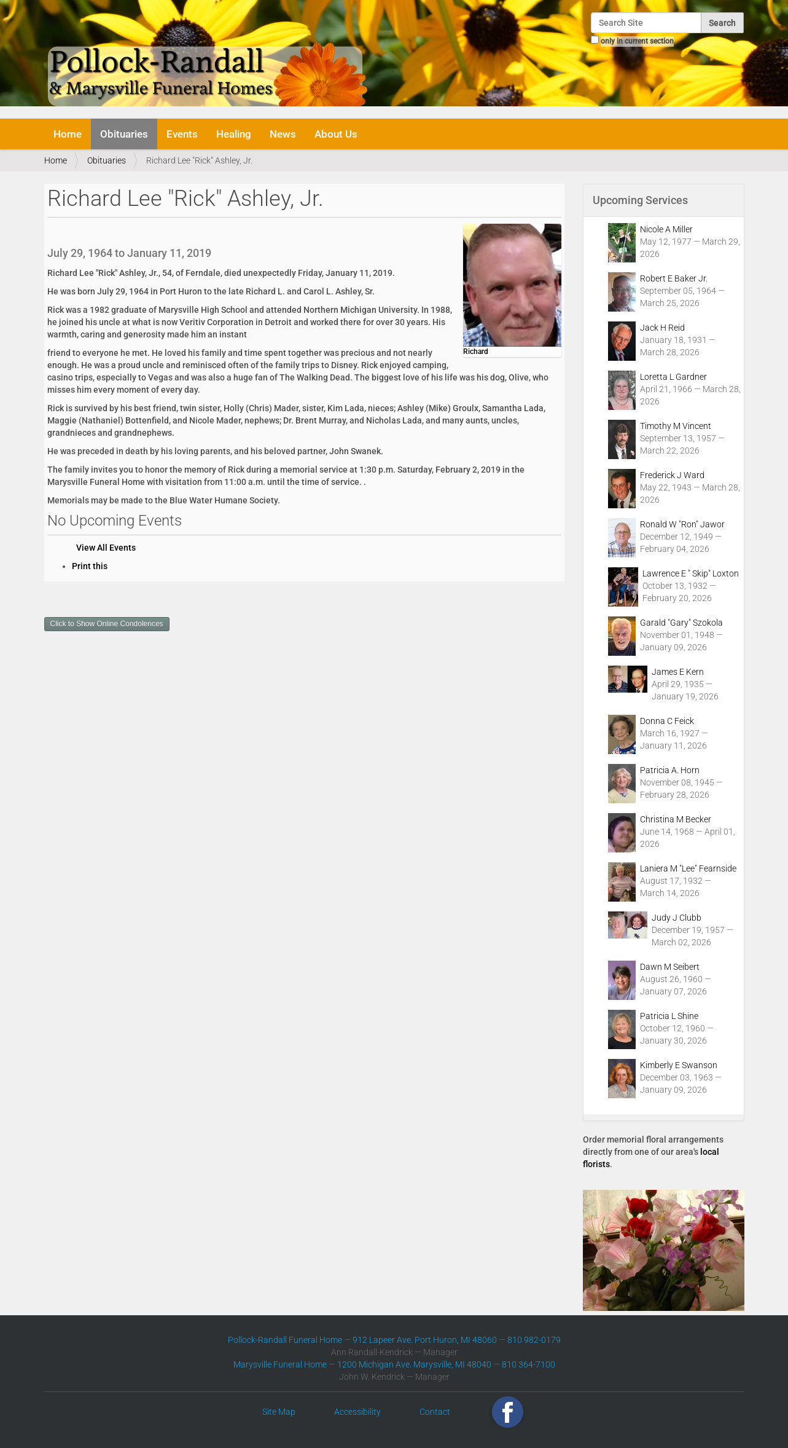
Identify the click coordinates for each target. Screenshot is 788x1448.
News (283, 134)
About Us (335, 134)
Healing (233, 134)
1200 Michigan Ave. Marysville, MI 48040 (414, 1364)
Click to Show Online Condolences (106, 624)
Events (182, 134)
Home (67, 134)
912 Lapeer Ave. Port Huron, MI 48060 (425, 1340)
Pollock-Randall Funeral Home (285, 1340)
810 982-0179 (534, 1340)
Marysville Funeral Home (280, 1364)
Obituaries (124, 134)
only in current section (637, 41)
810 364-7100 (528, 1364)
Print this (89, 566)
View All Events (106, 548)
